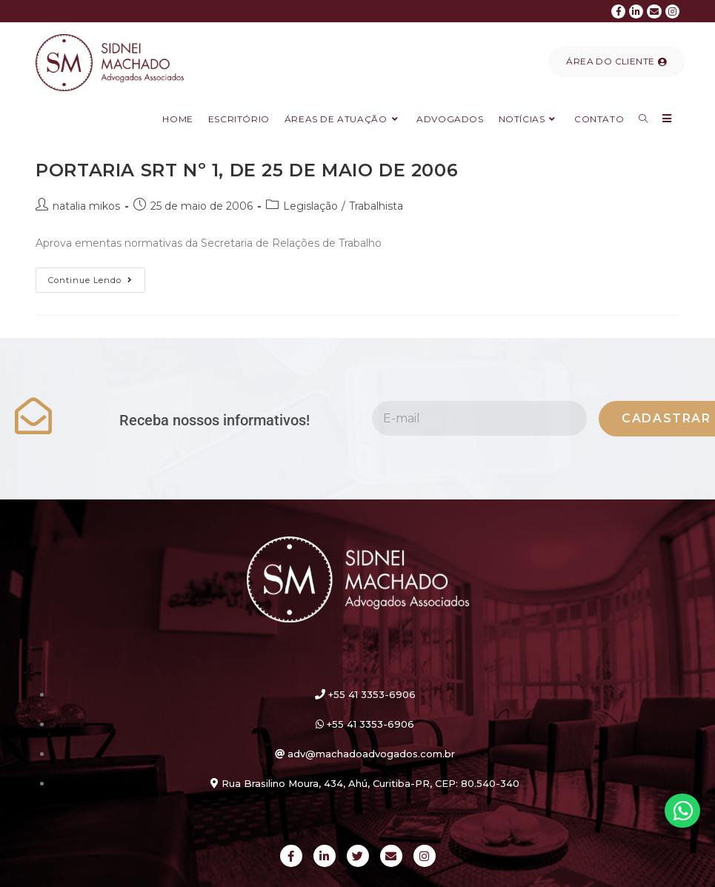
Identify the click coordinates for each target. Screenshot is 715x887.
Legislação (310, 206)
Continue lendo (96, 276)
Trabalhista (376, 206)
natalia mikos (86, 206)
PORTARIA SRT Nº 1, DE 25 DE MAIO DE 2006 (247, 170)
